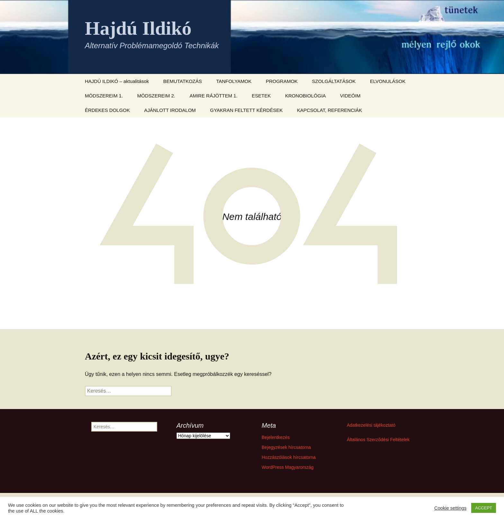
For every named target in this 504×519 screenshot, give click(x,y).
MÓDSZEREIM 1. (104, 95)
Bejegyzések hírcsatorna (286, 447)
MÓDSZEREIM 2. (156, 95)
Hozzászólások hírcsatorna (289, 457)
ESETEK (261, 95)
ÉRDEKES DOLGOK (107, 110)
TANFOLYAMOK (233, 81)
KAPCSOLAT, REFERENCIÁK (329, 110)
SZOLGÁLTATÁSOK (334, 81)
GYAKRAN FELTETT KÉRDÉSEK (246, 110)
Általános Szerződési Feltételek (378, 439)
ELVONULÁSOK (388, 81)
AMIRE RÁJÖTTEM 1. (214, 95)
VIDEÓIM (350, 95)
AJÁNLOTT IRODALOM (170, 110)
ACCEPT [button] (483, 507)
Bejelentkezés (276, 437)
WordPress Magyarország (288, 467)
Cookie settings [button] (450, 508)
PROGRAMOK (282, 81)
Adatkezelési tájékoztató (371, 425)
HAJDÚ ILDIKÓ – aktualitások (117, 81)
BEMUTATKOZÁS (182, 81)
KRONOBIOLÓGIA (305, 95)
